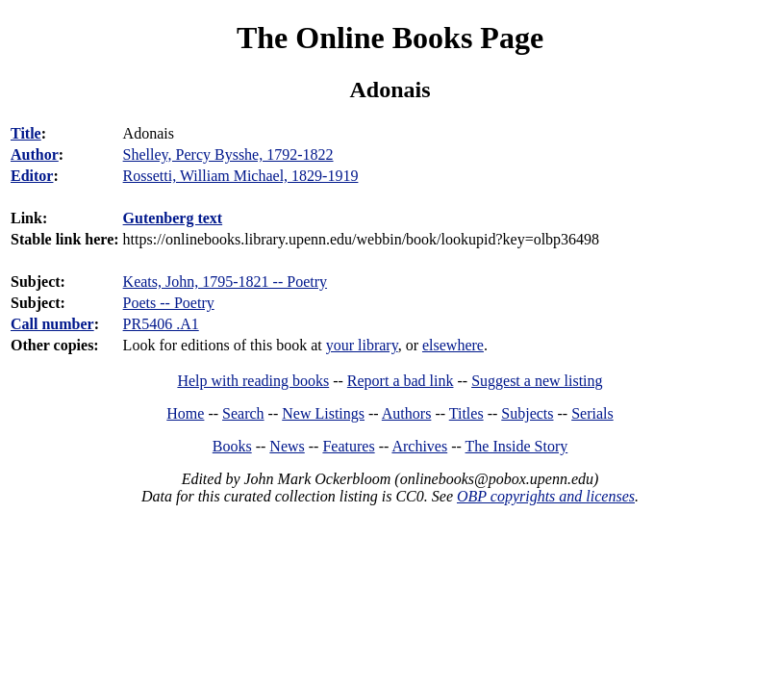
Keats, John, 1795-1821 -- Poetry (225, 281)
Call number (52, 324)
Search (243, 413)
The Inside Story (516, 446)
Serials (592, 413)
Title (26, 133)
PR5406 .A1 (161, 324)
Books (232, 446)
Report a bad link (400, 380)
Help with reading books (253, 380)
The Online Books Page (390, 37)
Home (185, 413)
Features (348, 446)
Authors (407, 413)
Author (35, 154)
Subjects (527, 413)
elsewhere (453, 345)
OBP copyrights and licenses (546, 496)
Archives (419, 446)
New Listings (323, 413)
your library (362, 345)
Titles (466, 413)
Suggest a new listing (536, 380)
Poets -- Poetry (168, 303)
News (286, 446)
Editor (32, 175)
